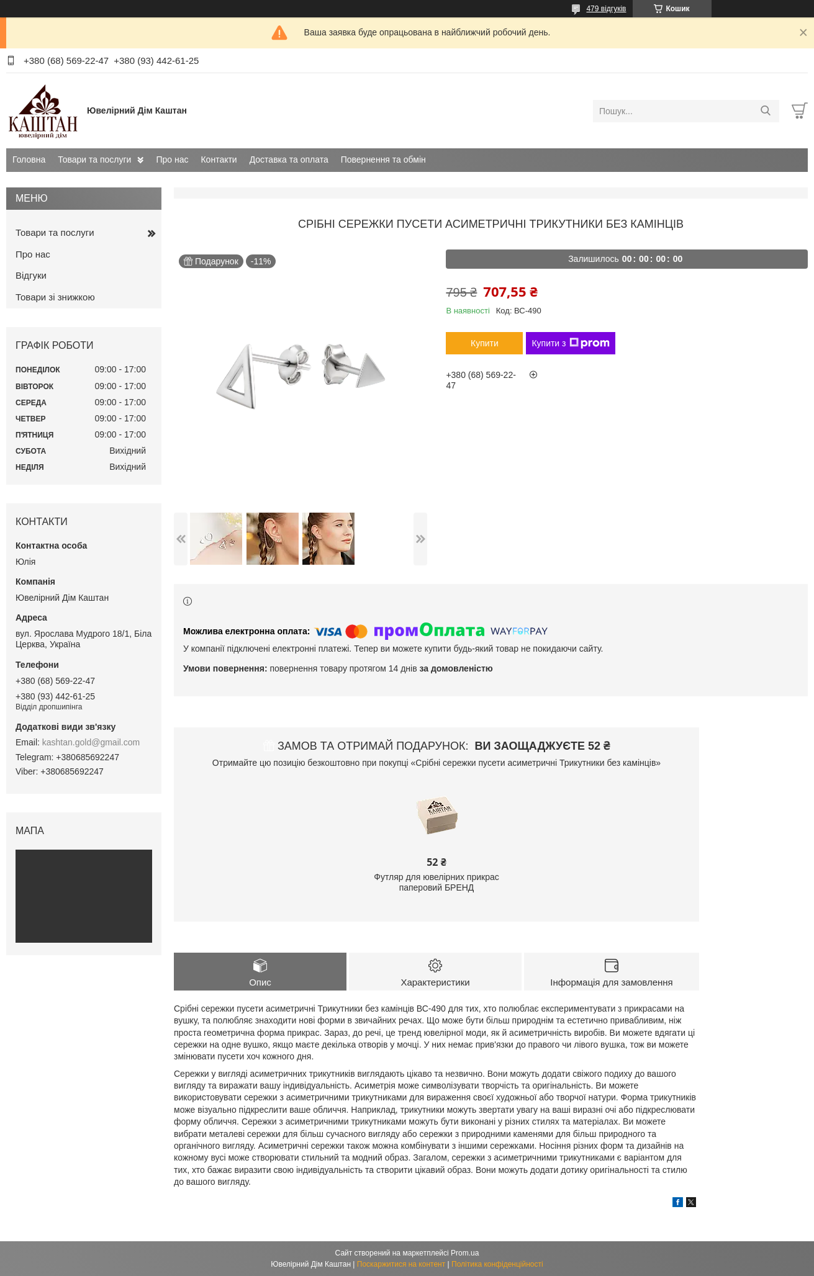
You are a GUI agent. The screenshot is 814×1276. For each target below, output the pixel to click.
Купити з (570, 343)
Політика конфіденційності (497, 1264)
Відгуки (31, 275)
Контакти (219, 159)
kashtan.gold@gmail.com (91, 742)
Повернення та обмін (383, 159)
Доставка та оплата (289, 159)
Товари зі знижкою (55, 297)
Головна (28, 159)
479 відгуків (606, 8)
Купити (485, 343)
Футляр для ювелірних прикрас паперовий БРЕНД (436, 882)
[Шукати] (765, 111)
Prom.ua (465, 1253)
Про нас (172, 159)
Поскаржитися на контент (401, 1264)
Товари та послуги (94, 159)
